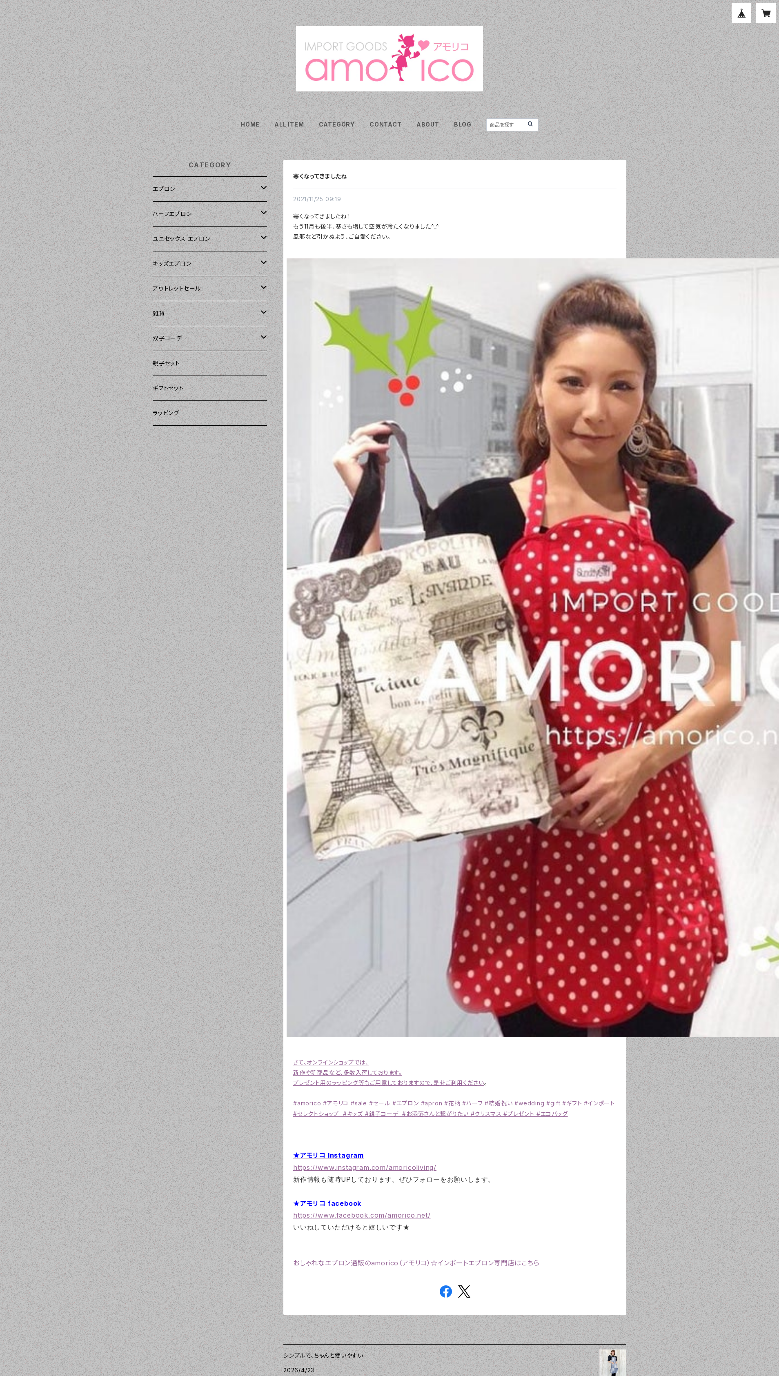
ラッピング (166, 412)
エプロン (164, 188)
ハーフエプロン (172, 213)
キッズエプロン (172, 263)
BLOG (463, 124)
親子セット (166, 363)
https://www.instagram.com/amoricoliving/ (364, 1167)
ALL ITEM (289, 124)
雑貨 (159, 313)
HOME (250, 124)
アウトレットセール (177, 288)
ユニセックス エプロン (181, 238)
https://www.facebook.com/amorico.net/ (362, 1215)
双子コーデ (167, 338)
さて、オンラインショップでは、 (331, 1062)
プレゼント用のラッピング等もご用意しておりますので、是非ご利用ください (388, 1082)
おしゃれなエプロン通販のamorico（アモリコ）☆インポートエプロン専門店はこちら (416, 1263)
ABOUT (427, 124)
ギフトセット (168, 388)
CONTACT (385, 124)
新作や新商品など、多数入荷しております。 (347, 1072)
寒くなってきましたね (320, 176)
